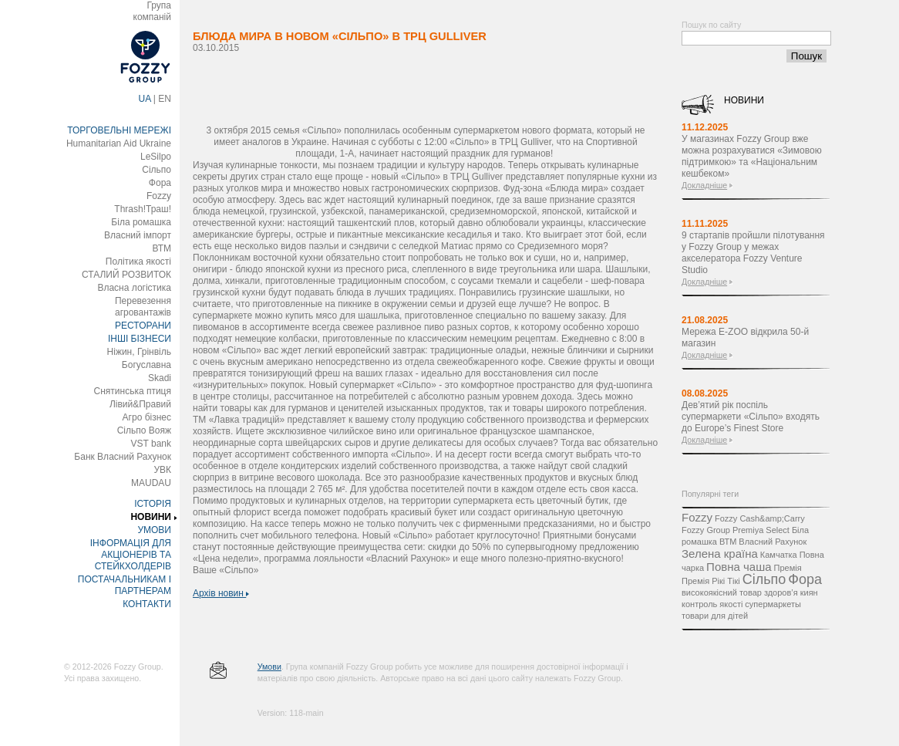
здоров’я (781, 592)
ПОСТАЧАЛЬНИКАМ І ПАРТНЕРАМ (124, 585)
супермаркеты (773, 604)
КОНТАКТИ (147, 604)
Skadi (159, 378)
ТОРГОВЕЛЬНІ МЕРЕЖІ (119, 130)
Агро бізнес (147, 417)
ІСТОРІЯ (152, 503)
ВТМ (161, 248)
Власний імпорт (137, 235)
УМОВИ (154, 530)
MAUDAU (151, 483)
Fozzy (158, 196)
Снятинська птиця (132, 391)
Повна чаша (738, 566)
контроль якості (712, 604)
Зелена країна (720, 553)
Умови (269, 666)
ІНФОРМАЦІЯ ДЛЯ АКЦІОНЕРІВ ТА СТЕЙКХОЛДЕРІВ (130, 555)
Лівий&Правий (140, 404)
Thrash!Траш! (142, 209)
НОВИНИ (150, 516)
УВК (162, 469)
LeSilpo (155, 156)
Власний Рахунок (772, 541)
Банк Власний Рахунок (122, 456)
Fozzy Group (706, 530)
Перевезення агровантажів (143, 306)
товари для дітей (715, 615)
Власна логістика (134, 287)
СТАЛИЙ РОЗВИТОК (126, 274)
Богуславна (146, 364)
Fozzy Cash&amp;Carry (760, 518)
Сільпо (156, 169)
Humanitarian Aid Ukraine (118, 143)
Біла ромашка (141, 222)
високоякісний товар (722, 592)
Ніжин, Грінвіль (139, 351)
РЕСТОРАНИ (143, 325)
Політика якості (138, 261)
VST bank (151, 443)
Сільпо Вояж (144, 430)
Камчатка (778, 554)
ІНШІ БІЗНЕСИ (139, 338)
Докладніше (704, 185)
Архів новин (221, 593)
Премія (788, 567)
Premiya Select (761, 530)
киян (809, 592)
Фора (160, 182)
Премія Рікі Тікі (711, 581)
